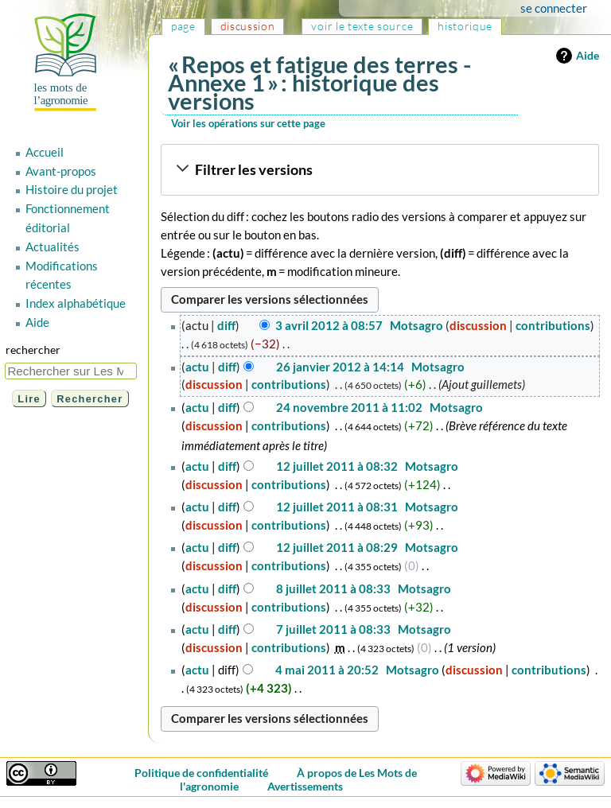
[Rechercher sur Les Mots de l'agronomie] (71, 371)
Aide (587, 55)
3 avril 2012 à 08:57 (329, 325)
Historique (465, 26)
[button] (379, 170)
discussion (478, 325)
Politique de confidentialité (201, 772)
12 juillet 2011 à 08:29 (337, 547)
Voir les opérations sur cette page (248, 123)
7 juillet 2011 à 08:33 (333, 629)
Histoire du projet (71, 189)
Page (183, 26)
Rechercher (33, 349)
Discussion (247, 26)
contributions (553, 325)
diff (226, 325)
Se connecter (553, 8)
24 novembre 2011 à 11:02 (349, 407)
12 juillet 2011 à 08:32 (337, 466)
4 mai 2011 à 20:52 (327, 669)
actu (197, 366)
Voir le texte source (362, 26)
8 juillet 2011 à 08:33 (333, 588)
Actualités (52, 246)
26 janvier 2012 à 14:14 (340, 366)
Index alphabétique (75, 303)
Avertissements (305, 786)
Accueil (44, 152)
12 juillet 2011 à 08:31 (337, 506)
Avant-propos (60, 171)
